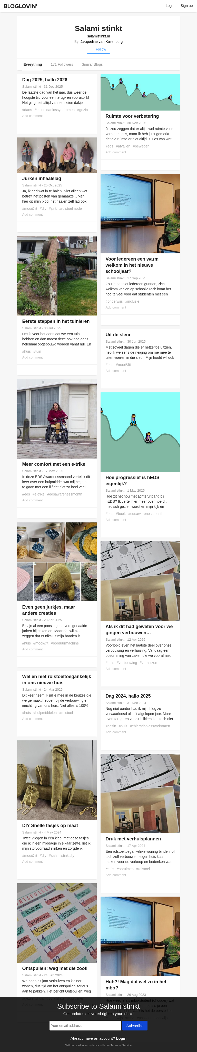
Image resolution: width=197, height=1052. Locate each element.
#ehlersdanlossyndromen (55, 110)
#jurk (53, 208)
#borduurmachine (65, 643)
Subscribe (135, 1026)
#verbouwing (127, 663)
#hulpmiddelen (45, 713)
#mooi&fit (29, 208)
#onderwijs (114, 301)
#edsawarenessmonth (64, 494)
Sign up (187, 6)
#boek (121, 514)
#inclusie (132, 301)
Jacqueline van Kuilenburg (102, 41)
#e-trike (39, 494)
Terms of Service (121, 1045)
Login (121, 1038)
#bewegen (141, 146)
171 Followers (62, 64)
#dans (27, 110)
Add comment (32, 116)
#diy (43, 208)
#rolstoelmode (70, 208)
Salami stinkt (31, 86)
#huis (26, 351)
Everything (33, 64)
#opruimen (125, 869)
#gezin (82, 110)
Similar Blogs (92, 64)
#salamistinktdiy (61, 855)
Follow (98, 49)
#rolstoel (66, 713)
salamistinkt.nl (98, 36)
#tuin (37, 351)
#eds (109, 146)
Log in (170, 6)
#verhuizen (148, 663)
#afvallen (123, 146)
